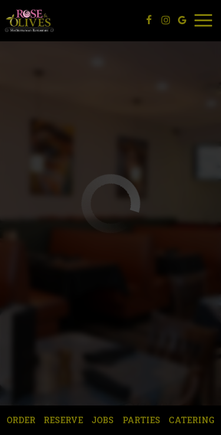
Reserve (63, 420)
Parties (141, 420)
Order (20, 420)
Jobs (102, 420)
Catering (192, 420)
